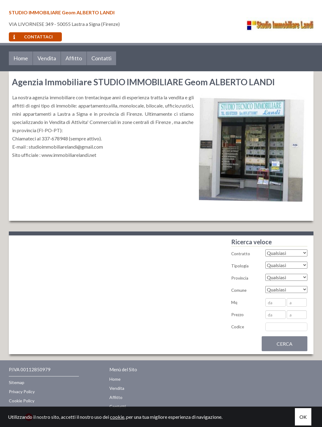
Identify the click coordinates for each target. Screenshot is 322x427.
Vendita (46, 58)
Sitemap (16, 382)
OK (303, 417)
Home (20, 58)
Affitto (73, 58)
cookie (117, 417)
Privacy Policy (22, 391)
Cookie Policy (21, 400)
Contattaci (33, 36)
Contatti (101, 58)
